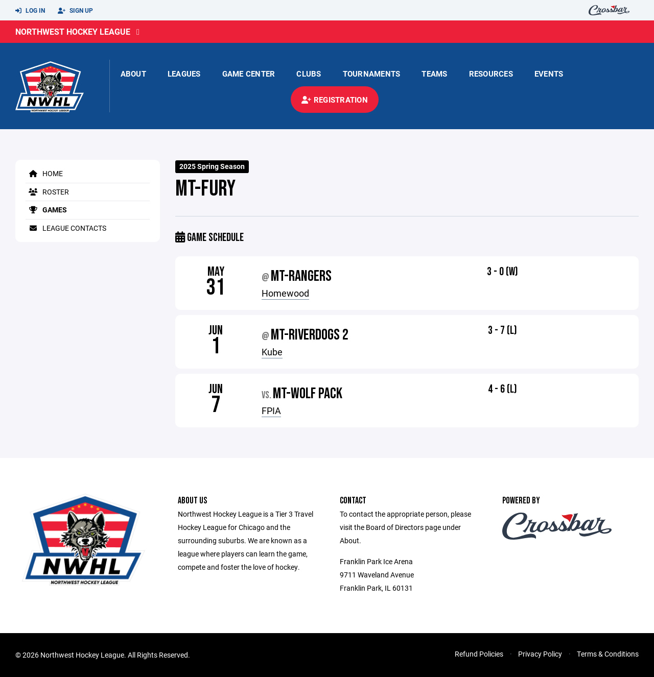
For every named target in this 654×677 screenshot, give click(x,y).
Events (549, 73)
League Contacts (66, 228)
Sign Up (75, 10)
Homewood (285, 293)
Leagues (184, 73)
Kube (272, 352)
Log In (30, 10)
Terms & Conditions (608, 654)
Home (44, 173)
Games (46, 209)
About (133, 73)
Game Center (248, 73)
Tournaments (372, 73)
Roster (47, 192)
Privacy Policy (540, 654)
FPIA (271, 410)
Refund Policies (479, 654)
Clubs (308, 73)
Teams (434, 73)
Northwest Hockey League (72, 31)
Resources (491, 73)
